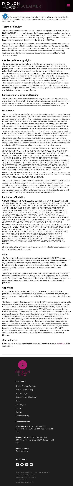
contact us (61, 344)
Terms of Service (30, 477)
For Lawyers (20, 405)
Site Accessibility (22, 416)
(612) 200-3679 (22, 451)
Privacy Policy (20, 477)
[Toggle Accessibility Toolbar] (5, 13)
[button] (17, 464)
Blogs (18, 401)
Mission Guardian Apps (25, 390)
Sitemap (19, 412)
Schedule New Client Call (26, 397)
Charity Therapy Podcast (26, 386)
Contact (19, 408)
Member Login (21, 394)
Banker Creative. (28, 482)
